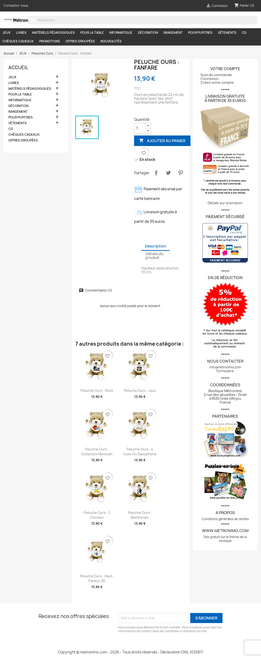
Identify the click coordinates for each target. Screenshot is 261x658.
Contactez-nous (16, 5)
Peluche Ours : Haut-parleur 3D (97, 578)
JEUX (6, 32)
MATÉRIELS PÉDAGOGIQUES (53, 32)
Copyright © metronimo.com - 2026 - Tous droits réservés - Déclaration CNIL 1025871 (130, 652)
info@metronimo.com (225, 367)
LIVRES (21, 32)
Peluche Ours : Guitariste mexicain (97, 451)
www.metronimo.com (225, 530)
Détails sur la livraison (225, 203)
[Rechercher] (142, 20)
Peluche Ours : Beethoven (140, 515)
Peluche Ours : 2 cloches (97, 515)
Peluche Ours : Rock (97, 390)
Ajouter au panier (162, 140)
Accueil (18, 67)
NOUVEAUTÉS (111, 41)
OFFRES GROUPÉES (80, 41)
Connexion (210, 78)
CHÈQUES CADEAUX (18, 41)
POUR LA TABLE (92, 32)
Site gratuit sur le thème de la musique (225, 539)
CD (244, 32)
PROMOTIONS (49, 41)
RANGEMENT (173, 32)
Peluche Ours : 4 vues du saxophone (140, 451)
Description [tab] (155, 246)
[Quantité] (140, 128)
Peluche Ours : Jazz (140, 390)
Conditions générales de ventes (225, 519)
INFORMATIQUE (120, 32)
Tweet (168, 173)
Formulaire (225, 371)
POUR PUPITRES (200, 32)
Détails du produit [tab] (154, 255)
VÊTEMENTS (227, 32)
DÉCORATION (148, 32)
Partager (156, 173)
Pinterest (180, 173)
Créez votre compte (217, 82)
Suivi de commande (216, 75)
